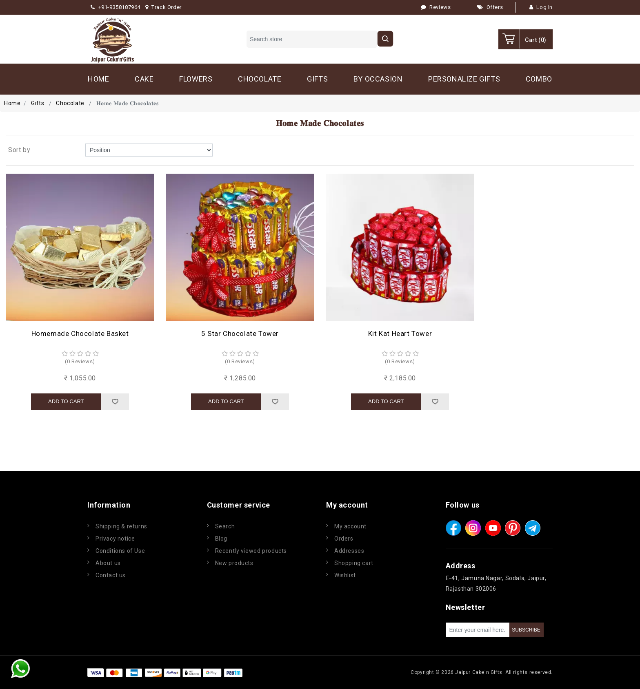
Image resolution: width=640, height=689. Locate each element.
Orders (343, 538)
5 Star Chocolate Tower (240, 333)
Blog (221, 538)
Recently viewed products (251, 551)
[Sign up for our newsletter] (477, 630)
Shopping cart (353, 563)
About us (108, 563)
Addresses (349, 551)
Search (225, 526)
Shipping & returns (121, 526)
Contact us (111, 575)
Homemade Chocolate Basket (80, 333)
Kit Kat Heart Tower (400, 333)
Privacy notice (115, 538)
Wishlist (345, 575)
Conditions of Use (120, 551)
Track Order (163, 7)
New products (234, 563)
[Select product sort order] (149, 150)
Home (12, 103)
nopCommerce (293, 672)
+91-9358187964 (115, 7)
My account (350, 526)
